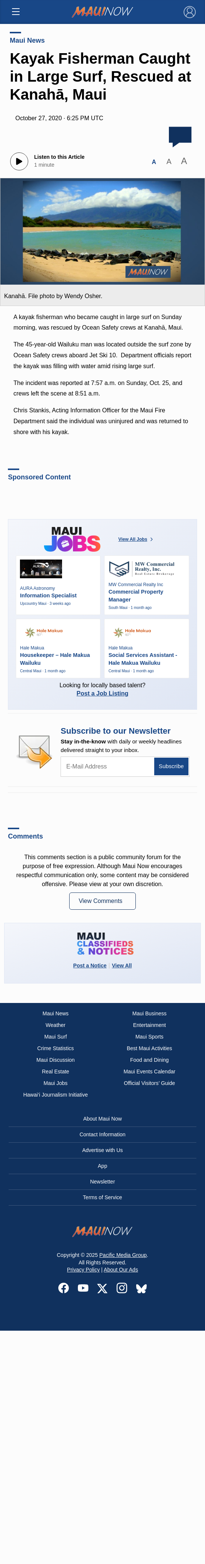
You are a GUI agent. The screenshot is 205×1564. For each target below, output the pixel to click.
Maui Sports (149, 1037)
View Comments (101, 901)
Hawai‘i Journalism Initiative (55, 1095)
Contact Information (102, 1134)
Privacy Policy (83, 1270)
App (102, 1166)
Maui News (27, 40)
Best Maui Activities (149, 1048)
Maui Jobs (56, 1083)
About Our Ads (121, 1270)
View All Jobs (136, 539)
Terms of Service (102, 1197)
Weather (55, 1025)
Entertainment (149, 1025)
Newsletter (102, 1182)
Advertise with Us (102, 1150)
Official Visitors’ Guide (149, 1083)
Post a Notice (90, 966)
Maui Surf (55, 1037)
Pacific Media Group (123, 1255)
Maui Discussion (55, 1060)
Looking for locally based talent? (102, 689)
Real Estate (55, 1072)
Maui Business (149, 1013)
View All (122, 966)
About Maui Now (102, 1119)
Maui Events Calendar (149, 1072)
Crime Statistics (55, 1048)
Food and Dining (149, 1060)
